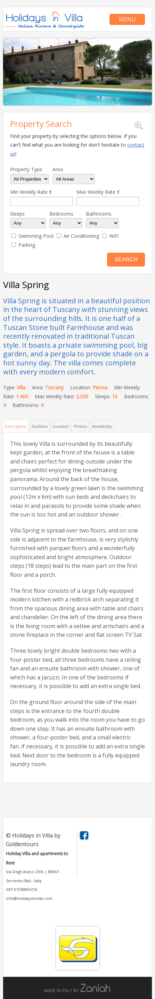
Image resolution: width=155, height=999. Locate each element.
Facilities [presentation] (40, 426)
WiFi (114, 236)
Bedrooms (61, 213)
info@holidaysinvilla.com (29, 898)
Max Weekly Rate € (98, 192)
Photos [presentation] (80, 426)
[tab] (15, 425)
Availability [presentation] (102, 426)
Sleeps (17, 213)
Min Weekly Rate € (31, 192)
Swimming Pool (36, 236)
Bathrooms (99, 213)
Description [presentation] (15, 426)
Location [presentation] (61, 426)
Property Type (26, 169)
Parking (26, 245)
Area (57, 169)
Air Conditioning (81, 236)
